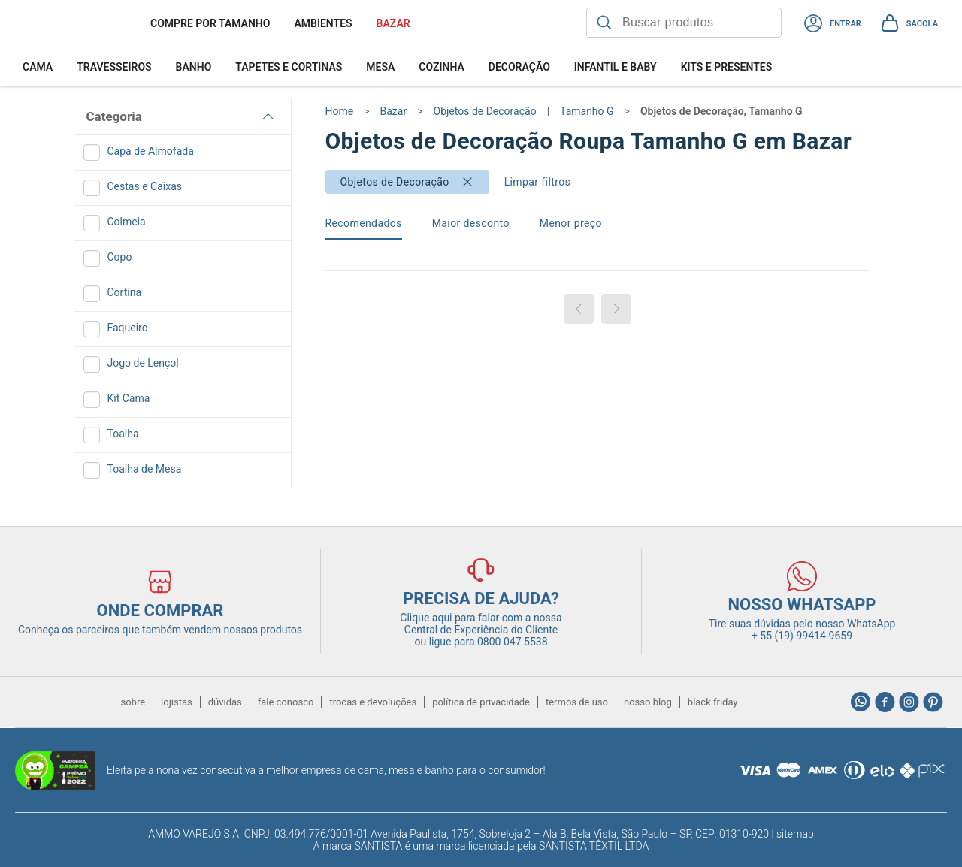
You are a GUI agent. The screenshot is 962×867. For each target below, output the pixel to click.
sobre (132, 702)
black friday (713, 702)
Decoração (519, 67)
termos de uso (577, 702)
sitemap (795, 834)
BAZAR (393, 23)
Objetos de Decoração (394, 182)
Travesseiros (114, 67)
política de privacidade (481, 702)
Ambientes (323, 23)
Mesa (380, 67)
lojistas (176, 702)
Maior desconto (471, 223)
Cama (38, 67)
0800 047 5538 (512, 642)
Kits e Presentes (727, 67)
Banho (194, 67)
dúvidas (225, 702)
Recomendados (363, 223)
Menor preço (571, 223)
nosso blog (648, 702)
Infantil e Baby (615, 67)
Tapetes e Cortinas (288, 67)
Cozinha (441, 67)
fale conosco (286, 702)
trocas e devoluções (372, 702)
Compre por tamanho (210, 23)
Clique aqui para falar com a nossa (480, 624)
